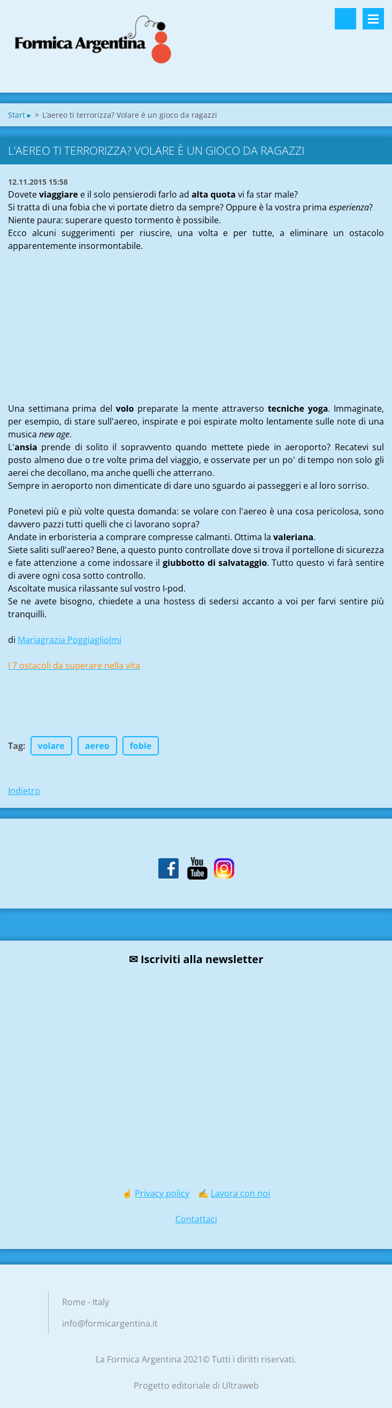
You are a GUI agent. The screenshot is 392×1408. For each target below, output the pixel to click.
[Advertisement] (88, 319)
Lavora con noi (240, 1193)
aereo (97, 746)
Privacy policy (162, 1193)
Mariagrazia (69, 640)
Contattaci (196, 1219)
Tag (15, 746)
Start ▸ (19, 115)
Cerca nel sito (345, 18)
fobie (141, 746)
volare (51, 746)
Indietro (24, 791)
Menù (373, 18)
